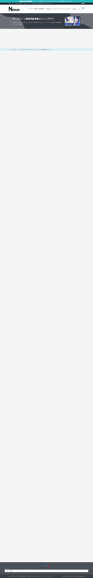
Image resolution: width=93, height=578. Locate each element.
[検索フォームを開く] (80, 9)
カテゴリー (7, 568)
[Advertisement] (46, 39)
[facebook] (82, 3)
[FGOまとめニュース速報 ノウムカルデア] (14, 9)
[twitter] (83, 3)
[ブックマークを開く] (83, 9)
